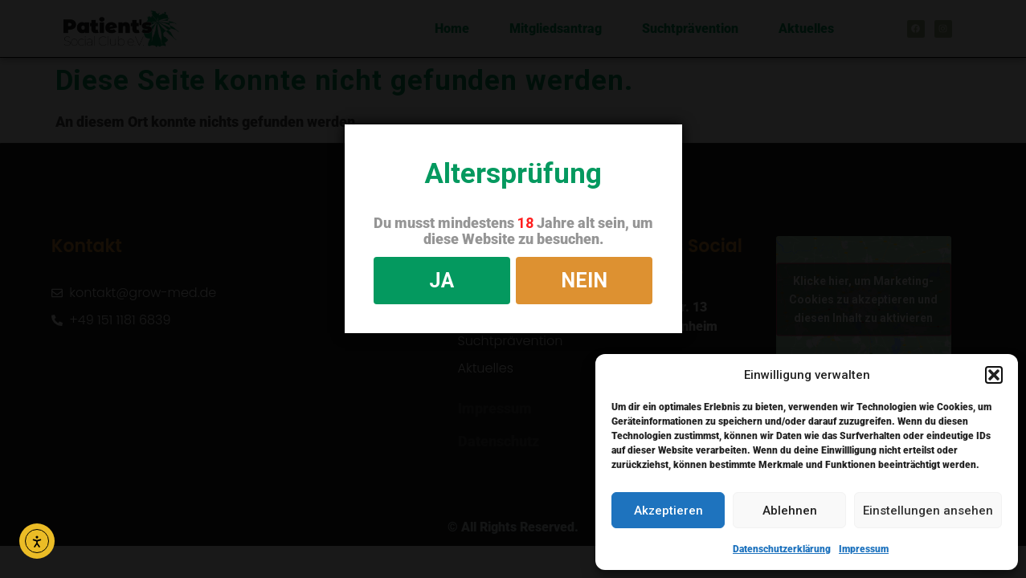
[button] (994, 375)
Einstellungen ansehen (928, 510)
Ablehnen (789, 510)
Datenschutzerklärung (782, 549)
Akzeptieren (668, 510)
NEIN (584, 280)
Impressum (864, 549)
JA (441, 280)
